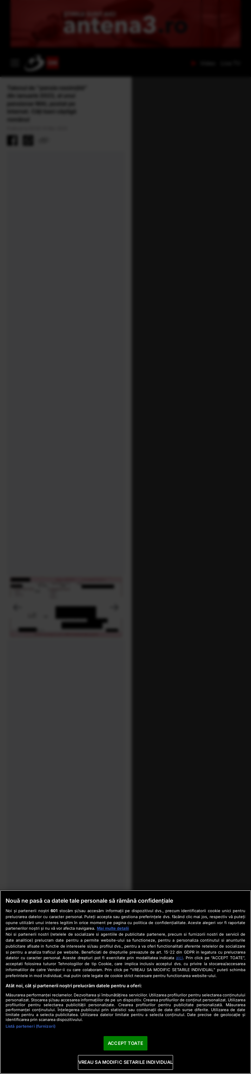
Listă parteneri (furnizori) (30, 1026)
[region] (125, 982)
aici (179, 957)
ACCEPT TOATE (125, 1043)
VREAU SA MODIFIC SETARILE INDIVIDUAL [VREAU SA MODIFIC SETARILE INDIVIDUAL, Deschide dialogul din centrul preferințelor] (125, 1062)
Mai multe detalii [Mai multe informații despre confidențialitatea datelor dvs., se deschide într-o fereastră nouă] (113, 928)
